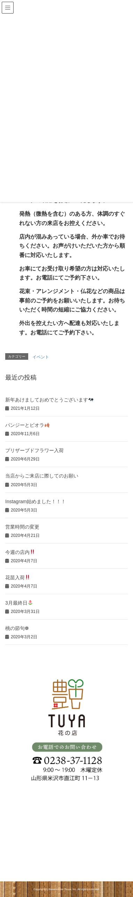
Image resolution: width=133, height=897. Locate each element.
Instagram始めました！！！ (35, 501)
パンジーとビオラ (27, 425)
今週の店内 (20, 552)
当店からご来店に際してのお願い (41, 476)
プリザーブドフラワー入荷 (34, 450)
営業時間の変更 (22, 527)
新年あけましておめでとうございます (49, 399)
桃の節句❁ (17, 628)
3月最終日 (19, 603)
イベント (40, 357)
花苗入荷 (17, 577)
